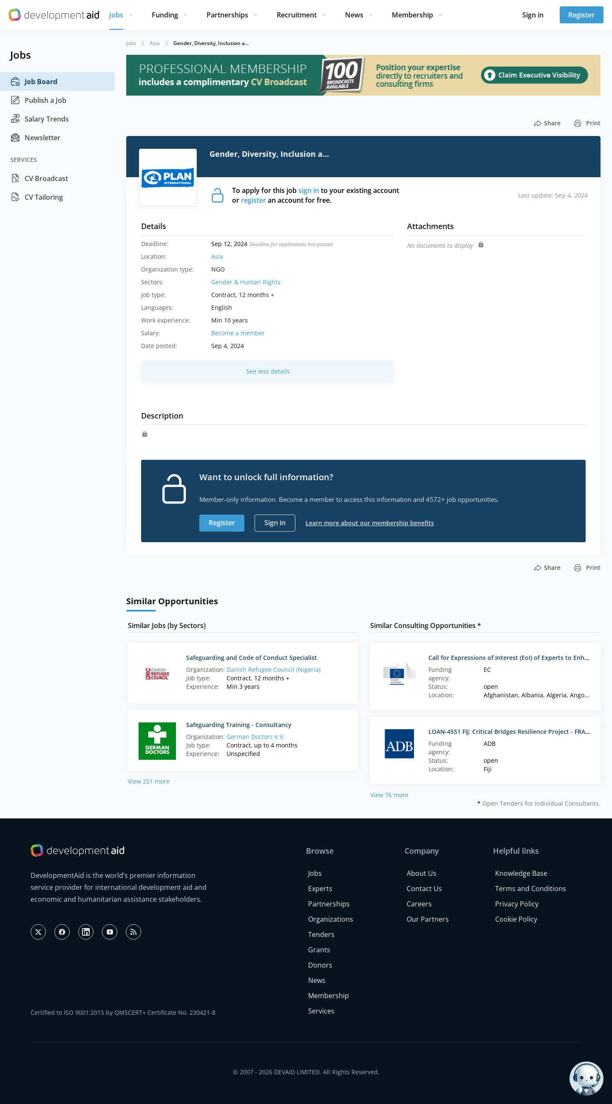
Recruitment (297, 15)
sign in (308, 190)
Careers (419, 904)
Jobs (116, 15)
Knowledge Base (521, 873)
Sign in (533, 15)
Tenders (321, 934)
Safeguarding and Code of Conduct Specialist (251, 658)
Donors (320, 965)
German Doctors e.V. (256, 737)
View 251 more (149, 781)
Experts (320, 888)
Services (321, 1011)
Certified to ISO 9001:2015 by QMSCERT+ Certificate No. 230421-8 (123, 1012)
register (253, 200)
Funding (165, 15)
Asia (155, 43)
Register (581, 15)
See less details (268, 371)
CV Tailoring (36, 197)
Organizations (330, 919)
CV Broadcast (39, 178)
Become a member (238, 333)
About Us (421, 873)
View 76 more (389, 795)
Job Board (33, 81)
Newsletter (35, 138)
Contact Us (424, 888)
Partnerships (227, 15)
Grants (319, 949)
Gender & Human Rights (245, 282)
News (354, 15)
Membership (412, 15)
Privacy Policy (516, 904)
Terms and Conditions (530, 888)
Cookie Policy (516, 919)
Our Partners (428, 919)
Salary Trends (39, 119)
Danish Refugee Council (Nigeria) (273, 669)
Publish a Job (38, 100)
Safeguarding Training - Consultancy (239, 725)
